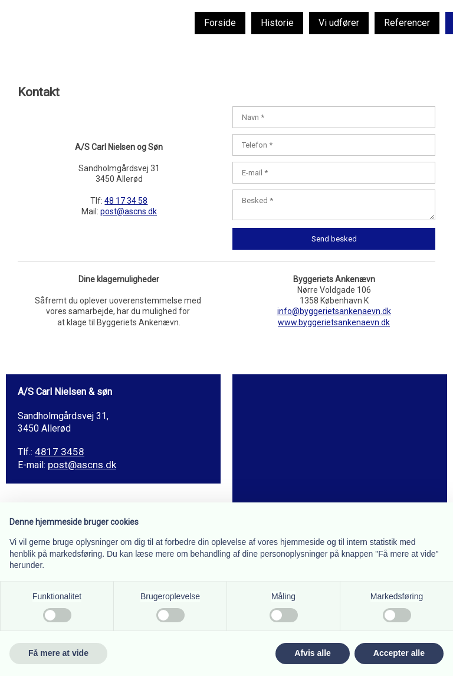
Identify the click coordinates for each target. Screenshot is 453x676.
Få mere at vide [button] (58, 653)
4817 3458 (59, 452)
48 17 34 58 (125, 200)
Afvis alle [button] (312, 653)
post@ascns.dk (128, 211)
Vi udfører (339, 22)
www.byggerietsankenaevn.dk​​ (334, 322)
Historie (277, 22)
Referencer (407, 22)
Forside (220, 22)
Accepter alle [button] (399, 653)
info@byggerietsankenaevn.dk (334, 311)
